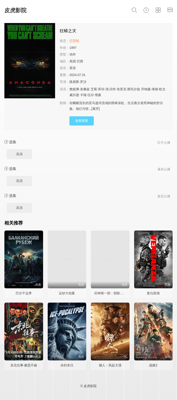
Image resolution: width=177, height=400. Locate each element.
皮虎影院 (15, 10)
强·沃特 (110, 89)
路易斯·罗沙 (77, 82)
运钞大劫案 (67, 293)
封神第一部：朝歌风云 (110, 293)
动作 (72, 54)
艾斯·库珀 (97, 89)
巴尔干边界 (24, 293)
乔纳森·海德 (149, 89)
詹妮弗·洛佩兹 (79, 89)
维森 (98, 95)
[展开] (95, 109)
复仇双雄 (153, 293)
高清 (19, 154)
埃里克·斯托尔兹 (128, 89)
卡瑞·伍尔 (87, 95)
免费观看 (81, 121)
